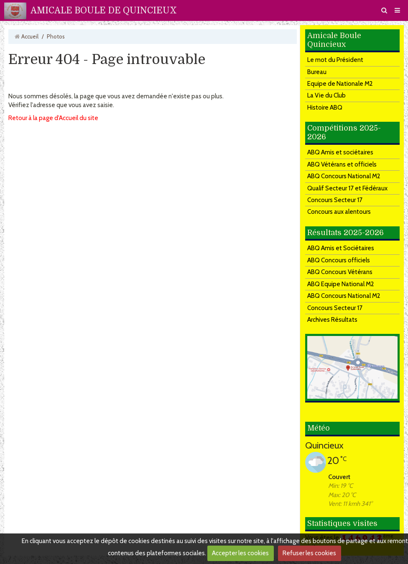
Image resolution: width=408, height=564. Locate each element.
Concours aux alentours (339, 211)
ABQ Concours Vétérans (339, 272)
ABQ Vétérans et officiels (342, 164)
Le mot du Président (335, 60)
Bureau (316, 72)
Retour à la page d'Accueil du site (53, 118)
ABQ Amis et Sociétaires (340, 248)
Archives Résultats (332, 319)
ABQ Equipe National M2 (340, 284)
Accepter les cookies (240, 553)
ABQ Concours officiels (338, 260)
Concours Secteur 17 (334, 200)
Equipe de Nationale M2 (340, 83)
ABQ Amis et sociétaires (340, 152)
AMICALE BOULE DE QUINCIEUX (104, 10)
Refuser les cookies (309, 553)
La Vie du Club (326, 95)
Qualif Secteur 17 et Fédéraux (347, 188)
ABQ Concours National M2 (343, 176)
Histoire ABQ (324, 107)
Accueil (29, 36)
